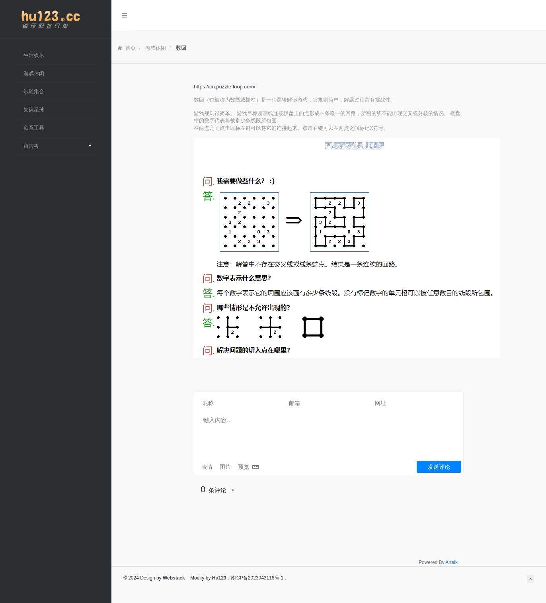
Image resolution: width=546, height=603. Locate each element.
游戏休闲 (155, 48)
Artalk (451, 562)
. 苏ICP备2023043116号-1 (254, 578)
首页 (126, 48)
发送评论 (439, 467)
